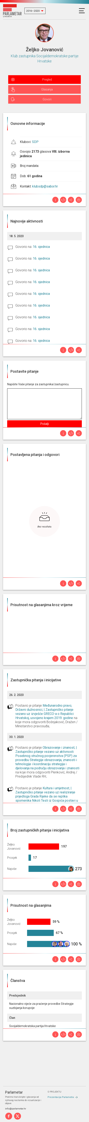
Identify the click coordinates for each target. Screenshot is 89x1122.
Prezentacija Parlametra (61, 1097)
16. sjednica (41, 247)
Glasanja (47, 89)
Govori (47, 99)
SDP (35, 142)
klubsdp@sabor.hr (45, 186)
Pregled (47, 79)
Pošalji (44, 423)
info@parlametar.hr (15, 1108)
